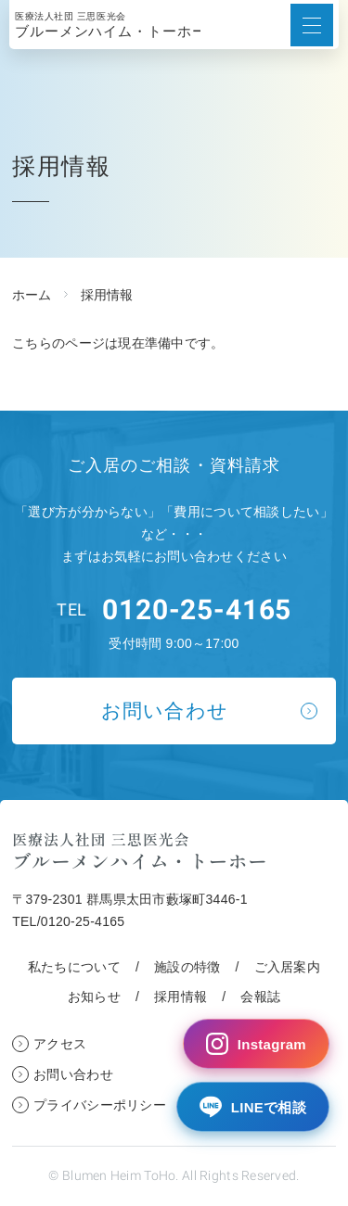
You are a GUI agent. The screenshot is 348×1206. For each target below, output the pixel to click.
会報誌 (260, 996)
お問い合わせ (165, 710)
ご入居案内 (287, 966)
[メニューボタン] (311, 25)
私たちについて (74, 966)
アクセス (59, 1043)
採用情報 (180, 996)
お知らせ (94, 996)
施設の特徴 (187, 966)
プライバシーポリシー (99, 1105)
